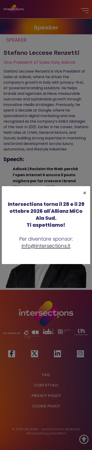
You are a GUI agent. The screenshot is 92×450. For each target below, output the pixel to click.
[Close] (84, 193)
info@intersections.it (46, 246)
